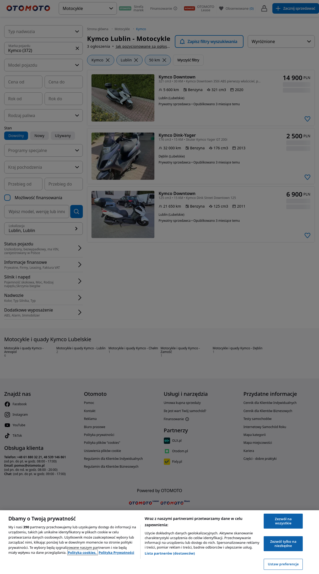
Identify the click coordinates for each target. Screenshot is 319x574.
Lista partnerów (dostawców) (170, 553)
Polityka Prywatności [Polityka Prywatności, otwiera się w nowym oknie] (116, 552)
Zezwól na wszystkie (283, 521)
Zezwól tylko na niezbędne (283, 543)
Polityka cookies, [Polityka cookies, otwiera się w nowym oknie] (83, 552)
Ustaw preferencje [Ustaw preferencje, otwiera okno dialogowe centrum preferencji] (283, 564)
